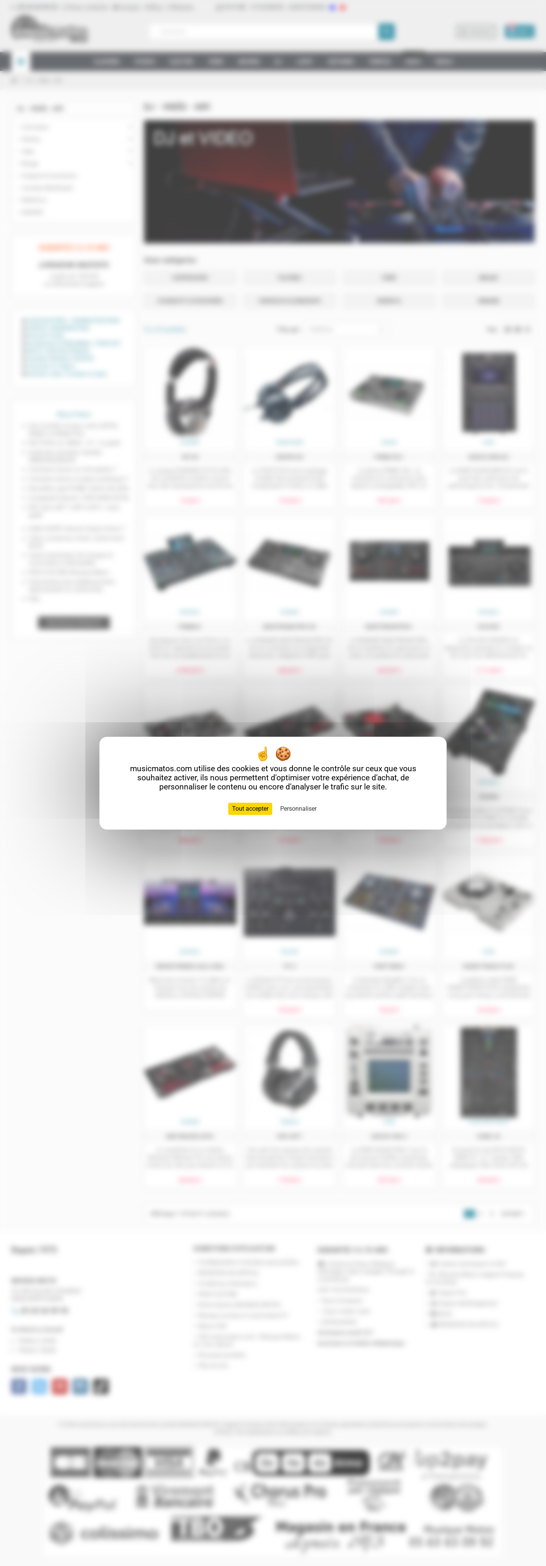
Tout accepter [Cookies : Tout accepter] (250, 808)
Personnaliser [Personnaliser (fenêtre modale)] (298, 808)
